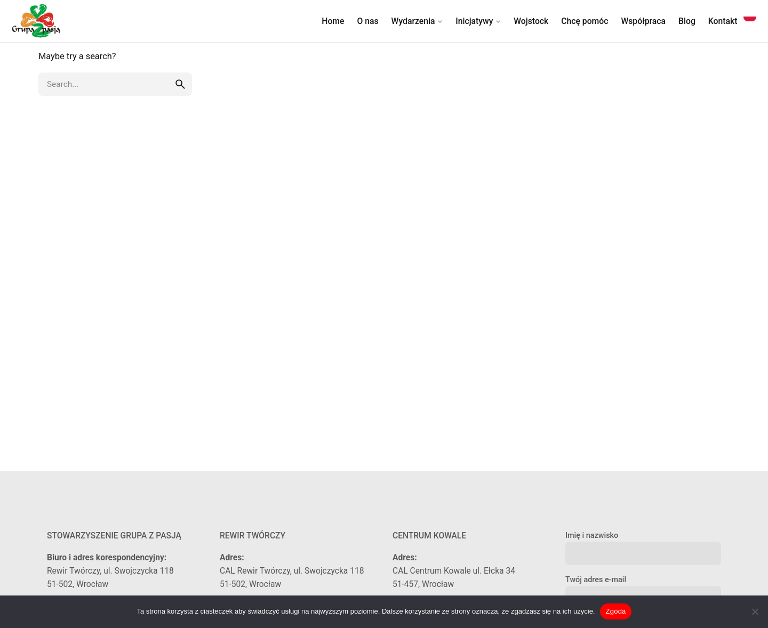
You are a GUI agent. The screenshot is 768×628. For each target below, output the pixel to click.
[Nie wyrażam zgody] (754, 611)
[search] (180, 84)
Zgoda (615, 611)
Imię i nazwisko (643, 544)
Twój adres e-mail (643, 588)
